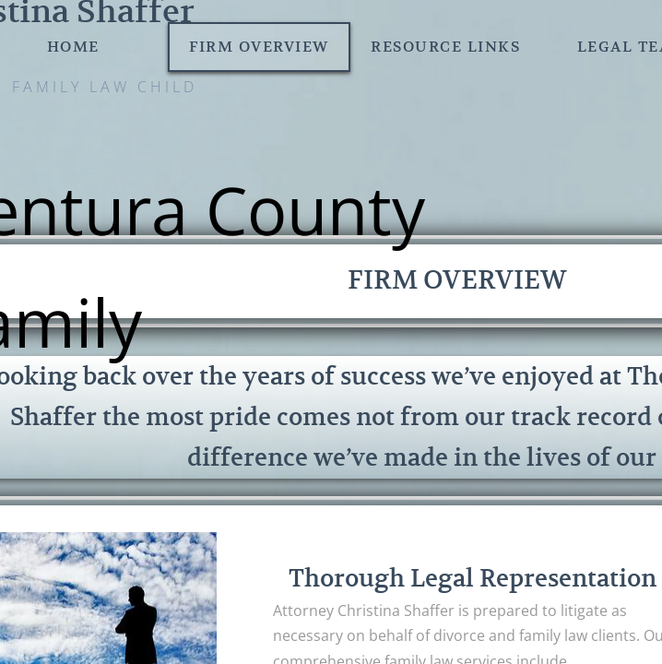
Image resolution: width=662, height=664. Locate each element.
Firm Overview (259, 47)
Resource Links (445, 47)
